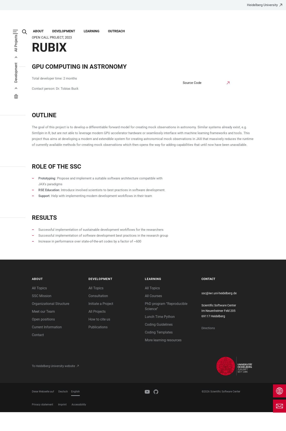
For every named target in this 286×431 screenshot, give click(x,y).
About (38, 31)
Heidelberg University (262, 5)
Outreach (116, 31)
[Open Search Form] (26, 31)
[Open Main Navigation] (17, 31)
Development (63, 31)
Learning (91, 31)
